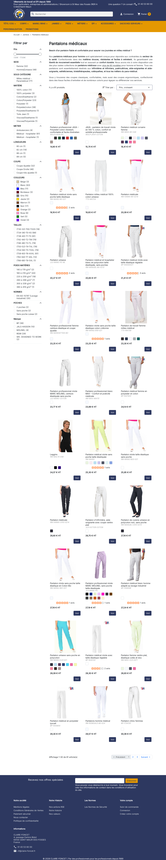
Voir (77, 152)
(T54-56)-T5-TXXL (28, 250)
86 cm (21, 153)
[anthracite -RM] (146, 138)
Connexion (125, 810)
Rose (22, 213)
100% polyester (26, 93)
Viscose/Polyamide (27, 121)
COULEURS (19, 177)
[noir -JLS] (86, 594)
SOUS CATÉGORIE (22, 74)
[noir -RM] (130, 138)
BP (20, 323)
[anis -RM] (122, 138)
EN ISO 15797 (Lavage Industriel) (27, 297)
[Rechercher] (71, 14)
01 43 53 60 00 (143, 4)
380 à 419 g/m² (25, 287)
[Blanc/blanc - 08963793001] (86, 141)
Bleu (22, 188)
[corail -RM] (134, 141)
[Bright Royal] (71, 138)
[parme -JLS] (98, 594)
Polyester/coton (26, 107)
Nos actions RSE (56, 807)
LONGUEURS (20, 142)
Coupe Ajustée (26, 165)
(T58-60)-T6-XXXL (27, 253)
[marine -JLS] (90, 594)
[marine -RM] (126, 141)
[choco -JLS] (110, 594)
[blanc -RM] (126, 138)
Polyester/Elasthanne (28, 110)
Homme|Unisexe (27, 69)
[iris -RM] (122, 141)
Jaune (23, 199)
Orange (24, 209)
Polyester (22, 103)
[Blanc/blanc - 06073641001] (51, 138)
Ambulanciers (25, 130)
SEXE (16, 62)
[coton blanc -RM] (122, 467)
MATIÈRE (18, 85)
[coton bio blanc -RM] (51, 598)
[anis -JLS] (94, 594)
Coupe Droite (25, 169)
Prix (15, 49)
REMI (21, 333)
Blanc (23, 185)
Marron (23, 202)
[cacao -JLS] (94, 598)
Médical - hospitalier (28, 133)
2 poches (23, 307)
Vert (22, 216)
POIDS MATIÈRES (22, 265)
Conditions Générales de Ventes (28, 810)
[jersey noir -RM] (55, 467)
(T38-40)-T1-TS (26, 236)
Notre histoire (55, 810)
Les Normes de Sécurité (95, 807)
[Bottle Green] (59, 138)
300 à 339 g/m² (26, 283)
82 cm (22, 149)
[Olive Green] (75, 138)
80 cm (21, 146)
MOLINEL (23, 330)
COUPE (17, 161)
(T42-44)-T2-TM (26, 239)
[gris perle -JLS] (86, 598)
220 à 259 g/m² (26, 276)
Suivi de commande (129, 807)
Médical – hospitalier (28, 137)
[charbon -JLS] (106, 594)
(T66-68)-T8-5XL (26, 260)
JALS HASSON (26, 326)
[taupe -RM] (59, 668)
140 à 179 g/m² (25, 269)
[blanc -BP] (122, 268)
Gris (22, 195)
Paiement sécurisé (22, 814)
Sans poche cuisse (27, 314)
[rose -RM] (134, 138)
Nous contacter (21, 817)
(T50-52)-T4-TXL (27, 246)
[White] (86, 207)
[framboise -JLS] (98, 598)
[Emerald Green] (138, 338)
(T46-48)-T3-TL (26, 243)
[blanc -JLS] (51, 268)
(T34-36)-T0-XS (26, 232)
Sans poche (24, 310)
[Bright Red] (67, 138)
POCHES (18, 303)
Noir (22, 206)
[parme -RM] (142, 138)
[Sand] (51, 141)
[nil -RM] (106, 462)
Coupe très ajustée (27, 172)
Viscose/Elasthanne (27, 117)
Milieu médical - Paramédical (24, 79)
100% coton (24, 90)
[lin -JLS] (102, 598)
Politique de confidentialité (26, 820)
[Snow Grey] (134, 338)
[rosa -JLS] (102, 594)
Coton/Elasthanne (26, 96)
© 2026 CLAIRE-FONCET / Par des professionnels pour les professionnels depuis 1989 (83, 858)
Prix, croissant (134, 87)
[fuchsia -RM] (130, 141)
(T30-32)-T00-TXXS (28, 229)
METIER (17, 126)
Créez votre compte (129, 814)
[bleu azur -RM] (110, 462)
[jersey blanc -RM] (51, 467)
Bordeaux (25, 192)
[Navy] (126, 338)
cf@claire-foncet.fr (26, 851)
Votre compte (126, 800)
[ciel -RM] (138, 138)
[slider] (15, 54)
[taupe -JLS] (90, 598)
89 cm (21, 156)
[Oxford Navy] (63, 138)
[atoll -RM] (67, 664)
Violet (23, 220)
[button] (126, 14)
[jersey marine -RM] (59, 467)
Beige (23, 181)
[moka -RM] (55, 668)
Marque (17, 319)
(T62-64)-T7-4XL (27, 257)
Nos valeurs (54, 814)
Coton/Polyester (26, 100)
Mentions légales (21, 807)
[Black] (55, 138)
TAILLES (17, 225)
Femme (22, 66)
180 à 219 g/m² (26, 273)
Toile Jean (23, 114)
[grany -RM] (75, 664)
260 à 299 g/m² (26, 280)
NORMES (18, 292)
